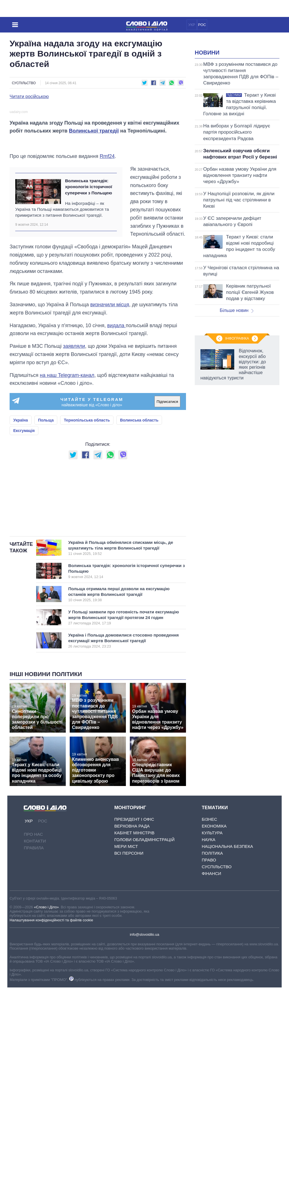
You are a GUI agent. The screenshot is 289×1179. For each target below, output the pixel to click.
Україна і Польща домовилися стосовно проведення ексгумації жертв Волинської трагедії (123, 832)
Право (209, 1051)
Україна (20, 541)
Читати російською (29, 96)
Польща (46, 541)
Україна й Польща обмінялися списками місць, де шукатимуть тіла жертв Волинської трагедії (120, 740)
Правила (33, 1039)
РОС (202, 25)
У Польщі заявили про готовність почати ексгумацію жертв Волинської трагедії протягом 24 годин (123, 809)
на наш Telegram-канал (67, 496)
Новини (207, 123)
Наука (208, 1031)
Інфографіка (237, 578)
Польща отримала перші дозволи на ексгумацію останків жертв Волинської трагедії (120, 786)
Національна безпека (227, 1037)
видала (116, 446)
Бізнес (209, 1010)
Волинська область (139, 541)
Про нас (33, 1026)
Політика (212, 1044)
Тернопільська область (87, 541)
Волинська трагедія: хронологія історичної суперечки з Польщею (88, 307)
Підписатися (167, 522)
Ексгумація (24, 552)
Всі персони (128, 1044)
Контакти (35, 1032)
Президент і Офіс (134, 1010)
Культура (212, 1024)
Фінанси (211, 1065)
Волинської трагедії (94, 226)
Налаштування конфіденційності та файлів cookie (51, 1111)
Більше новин (236, 381)
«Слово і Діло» (46, 1099)
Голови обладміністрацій (144, 1031)
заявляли (74, 467)
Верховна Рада (132, 1017)
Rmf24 (107, 277)
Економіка (214, 1017)
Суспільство (24, 83)
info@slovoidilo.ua (144, 1126)
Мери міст (126, 1037)
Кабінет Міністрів (134, 1024)
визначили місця (109, 425)
